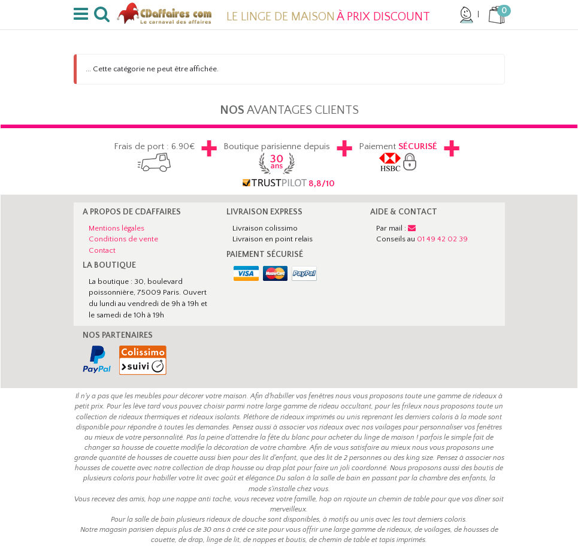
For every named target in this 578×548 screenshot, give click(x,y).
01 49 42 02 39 (442, 239)
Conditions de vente (123, 239)
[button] (83, 14)
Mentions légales (116, 228)
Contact (102, 250)
